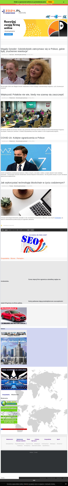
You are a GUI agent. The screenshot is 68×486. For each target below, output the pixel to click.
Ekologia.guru (37, 443)
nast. (28, 230)
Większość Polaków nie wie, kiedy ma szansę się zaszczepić (32, 94)
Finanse (11, 186)
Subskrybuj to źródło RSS (8, 225)
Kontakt (35, 452)
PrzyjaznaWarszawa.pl (19, 443)
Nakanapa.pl (52, 443)
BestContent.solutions (36, 445)
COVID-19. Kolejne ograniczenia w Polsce (23, 137)
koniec (32, 230)
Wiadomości (12, 97)
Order (50, 2)
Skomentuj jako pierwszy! (20, 54)
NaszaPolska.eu (46, 445)
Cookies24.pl (20, 445)
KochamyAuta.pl (45, 443)
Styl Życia (11, 54)
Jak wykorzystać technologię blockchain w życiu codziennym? (33, 182)
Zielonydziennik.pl (9, 443)
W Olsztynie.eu (27, 445)
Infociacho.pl (59, 443)
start (3, 230)
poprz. (6, 230)
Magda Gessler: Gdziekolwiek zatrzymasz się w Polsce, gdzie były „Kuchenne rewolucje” (33, 50)
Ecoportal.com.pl (29, 443)
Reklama (31, 452)
